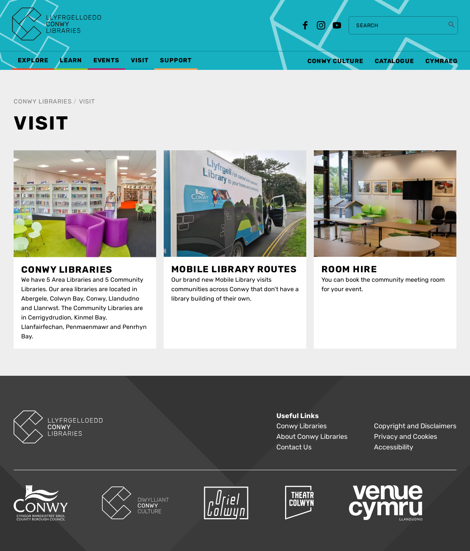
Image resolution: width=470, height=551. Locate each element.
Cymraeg (441, 61)
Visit (87, 101)
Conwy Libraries (43, 101)
